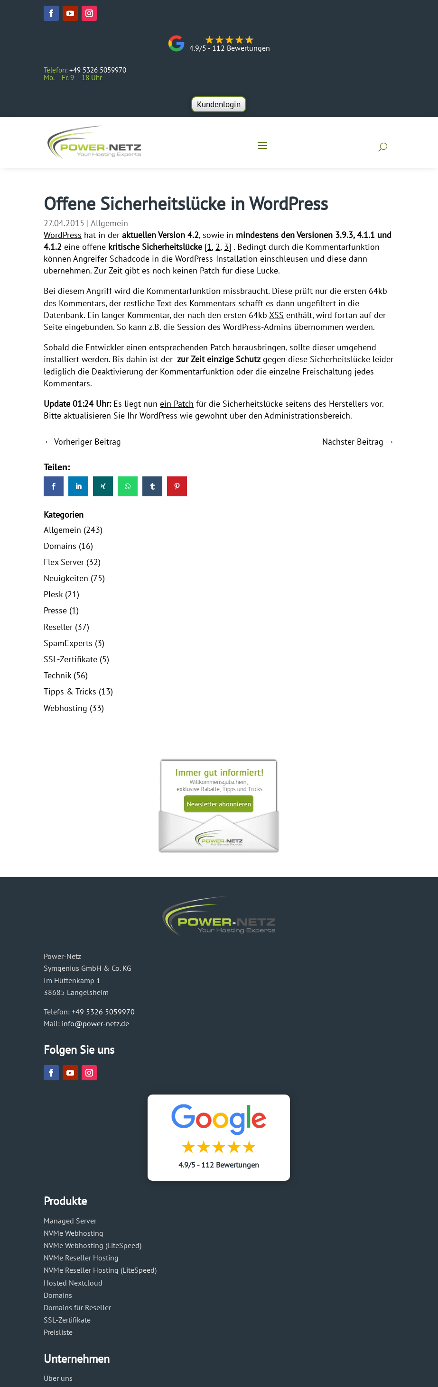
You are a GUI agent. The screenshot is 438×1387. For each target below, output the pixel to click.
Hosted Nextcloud (73, 1286)
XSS (276, 318)
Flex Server (64, 565)
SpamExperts (68, 646)
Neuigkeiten (66, 581)
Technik (57, 678)
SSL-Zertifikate (70, 662)
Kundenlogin (219, 104)
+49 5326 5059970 (103, 1015)
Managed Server (70, 1224)
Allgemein (109, 226)
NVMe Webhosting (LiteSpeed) (92, 1248)
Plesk (53, 597)
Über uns (58, 1381)
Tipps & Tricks (70, 694)
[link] (54, 490)
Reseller (58, 630)
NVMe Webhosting (73, 1236)
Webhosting (65, 711)
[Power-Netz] (97, 145)
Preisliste (58, 1335)
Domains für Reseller (77, 1310)
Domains (60, 549)
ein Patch (177, 407)
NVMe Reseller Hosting (81, 1261)
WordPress (63, 238)
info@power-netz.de (95, 1026)
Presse (55, 614)
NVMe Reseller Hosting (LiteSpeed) (100, 1273)
